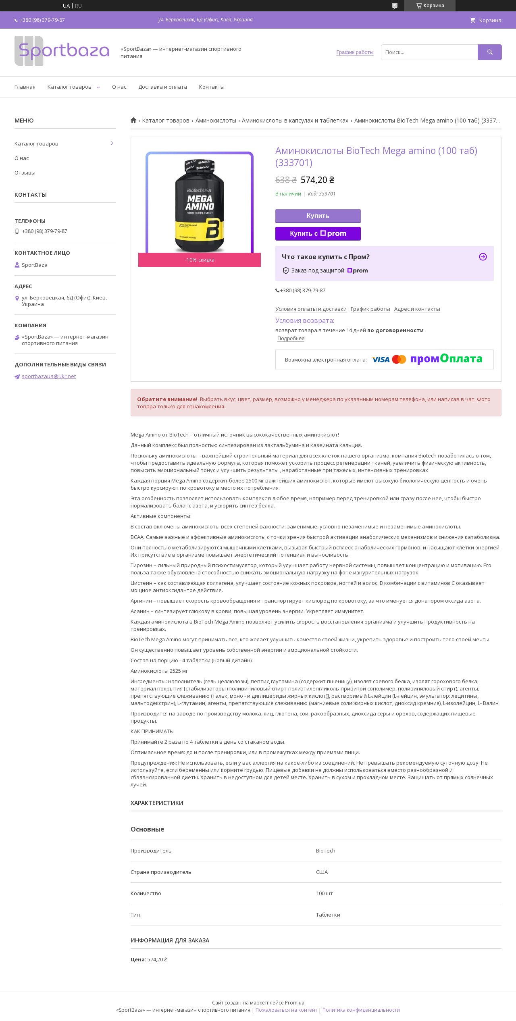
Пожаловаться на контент (286, 1009)
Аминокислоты (216, 120)
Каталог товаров (70, 86)
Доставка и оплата (162, 86)
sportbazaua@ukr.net (49, 376)
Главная (25, 86)
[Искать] (490, 52)
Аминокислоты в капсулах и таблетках (295, 120)
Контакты (212, 86)
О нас (119, 86)
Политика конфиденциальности (361, 1009)
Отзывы (25, 172)
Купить (318, 215)
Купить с (318, 233)
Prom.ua (294, 1002)
